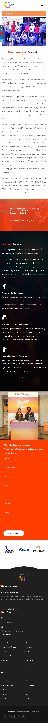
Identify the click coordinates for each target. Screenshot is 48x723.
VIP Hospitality (7, 660)
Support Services (31, 665)
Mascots (28, 656)
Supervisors (6, 665)
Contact (28, 699)
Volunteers (29, 647)
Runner (28, 651)
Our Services (30, 685)
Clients (5, 694)
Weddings (6, 681)
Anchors (5, 651)
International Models (9, 647)
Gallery (5, 699)
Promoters (29, 642)
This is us (29, 690)
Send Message (14, 533)
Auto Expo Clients (8, 690)
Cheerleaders (30, 660)
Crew (27, 681)
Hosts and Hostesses (9, 656)
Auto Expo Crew (8, 685)
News (27, 694)
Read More (8, 609)
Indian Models (7, 642)
